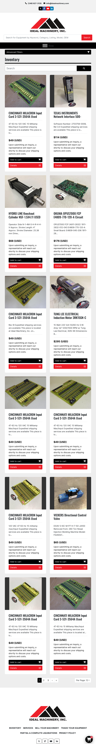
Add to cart (25, 159)
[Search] (43, 37)
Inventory (15, 728)
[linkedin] (52, 8)
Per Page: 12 (82, 680)
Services (28, 728)
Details (25, 165)
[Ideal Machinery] (47, 711)
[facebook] (44, 8)
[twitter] (40, 8)
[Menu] (45, 45)
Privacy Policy (67, 733)
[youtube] (48, 8)
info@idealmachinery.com (57, 3)
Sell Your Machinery (47, 728)
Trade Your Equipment (74, 728)
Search (87, 37)
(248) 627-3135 (35, 3)
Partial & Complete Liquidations (38, 733)
